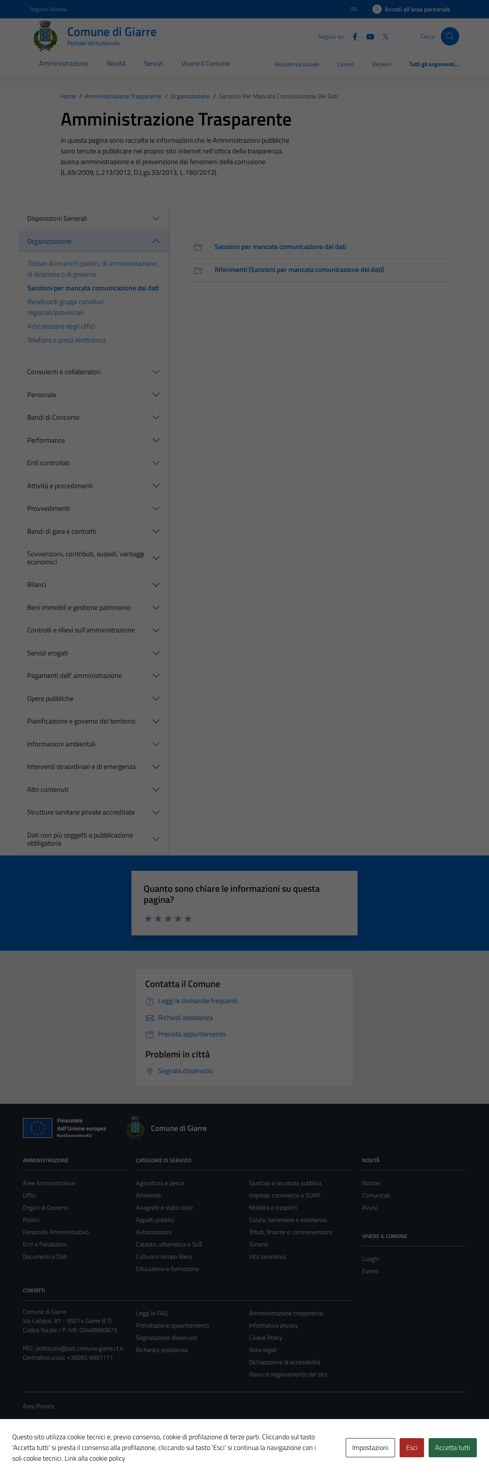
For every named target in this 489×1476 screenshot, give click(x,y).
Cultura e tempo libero (164, 1256)
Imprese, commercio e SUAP (284, 1195)
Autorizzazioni (153, 1232)
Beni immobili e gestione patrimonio (79, 607)
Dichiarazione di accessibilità (284, 1362)
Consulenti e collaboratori (64, 372)
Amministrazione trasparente (286, 1313)
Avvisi (369, 1207)
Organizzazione (49, 241)
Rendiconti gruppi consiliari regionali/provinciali (66, 307)
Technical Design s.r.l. (75, 1453)
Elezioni (381, 64)
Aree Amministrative (49, 1183)
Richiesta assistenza (162, 1349)
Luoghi (370, 1258)
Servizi (153, 63)
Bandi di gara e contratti (61, 531)
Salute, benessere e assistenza (288, 1219)
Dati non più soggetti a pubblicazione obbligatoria (80, 839)
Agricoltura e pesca (160, 1183)
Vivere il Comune (205, 63)
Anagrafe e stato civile (164, 1207)
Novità (116, 63)
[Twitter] (382, 36)
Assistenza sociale (297, 64)
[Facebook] (351, 36)
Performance (46, 440)
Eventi (370, 1271)
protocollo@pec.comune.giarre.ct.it (79, 1348)
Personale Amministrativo (56, 1232)
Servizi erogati (47, 653)
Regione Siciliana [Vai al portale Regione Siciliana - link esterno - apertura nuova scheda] (48, 9)
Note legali (263, 1349)
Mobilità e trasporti (273, 1207)
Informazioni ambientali (61, 744)
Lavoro (346, 64)
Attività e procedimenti (60, 486)
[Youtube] (367, 36)
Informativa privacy (273, 1325)
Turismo (258, 1244)
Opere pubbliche (50, 698)
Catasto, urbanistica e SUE (169, 1244)
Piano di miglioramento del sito (288, 1374)
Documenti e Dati (45, 1256)
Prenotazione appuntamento (172, 1325)
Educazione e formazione (167, 1268)
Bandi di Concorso (53, 417)
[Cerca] (450, 36)
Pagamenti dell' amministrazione (74, 675)
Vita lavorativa (267, 1256)
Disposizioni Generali (57, 218)
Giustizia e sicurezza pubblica (285, 1183)
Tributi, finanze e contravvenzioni (290, 1232)
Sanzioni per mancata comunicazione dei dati (93, 288)
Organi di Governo (45, 1207)
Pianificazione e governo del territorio (81, 721)
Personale (41, 394)
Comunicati (376, 1195)
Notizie (371, 1183)
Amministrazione (63, 63)
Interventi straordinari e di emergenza (81, 766)
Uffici (29, 1195)
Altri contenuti (47, 789)
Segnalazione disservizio (166, 1337)
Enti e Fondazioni (44, 1244)
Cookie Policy (265, 1337)
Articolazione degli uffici (61, 326)
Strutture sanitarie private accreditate (81, 812)
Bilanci (36, 584)
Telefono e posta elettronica (67, 340)
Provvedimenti (48, 508)
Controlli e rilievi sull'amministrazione (81, 630)
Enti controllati (48, 463)
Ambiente (148, 1195)
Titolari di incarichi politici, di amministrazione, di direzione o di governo (93, 268)
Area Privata (38, 1406)
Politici (31, 1219)
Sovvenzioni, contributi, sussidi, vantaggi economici (85, 558)
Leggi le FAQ (152, 1313)
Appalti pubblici (155, 1219)
